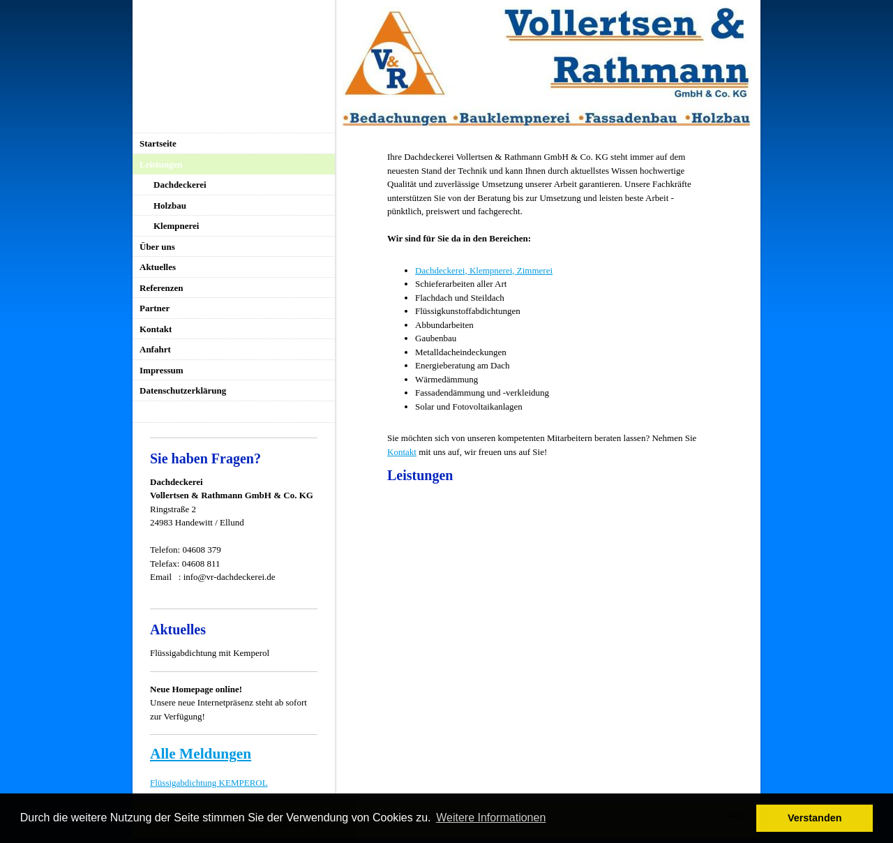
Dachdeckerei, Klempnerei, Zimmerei (484, 270)
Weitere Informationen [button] (491, 817)
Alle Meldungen (200, 753)
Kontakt (402, 452)
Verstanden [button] (815, 817)
